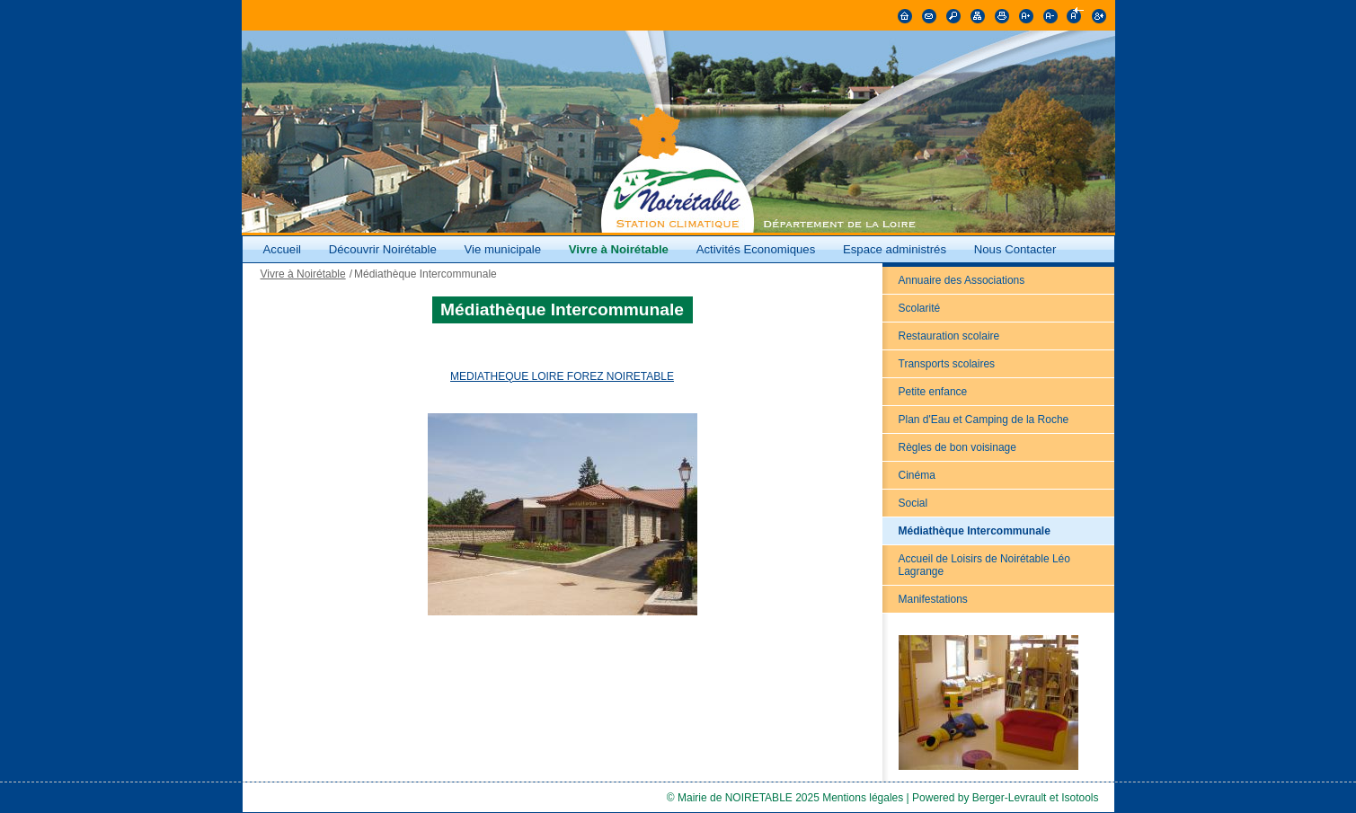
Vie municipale (505, 249)
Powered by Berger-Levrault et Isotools (1005, 797)
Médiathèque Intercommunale (974, 531)
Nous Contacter (1015, 249)
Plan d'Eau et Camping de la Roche (984, 419)
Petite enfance (933, 391)
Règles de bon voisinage (957, 447)
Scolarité (920, 308)
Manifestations (933, 599)
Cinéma (917, 475)
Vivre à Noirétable (619, 249)
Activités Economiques (756, 249)
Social (913, 503)
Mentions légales (862, 797)
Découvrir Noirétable (383, 249)
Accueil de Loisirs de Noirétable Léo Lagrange (984, 565)
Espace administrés (894, 249)
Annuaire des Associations (962, 280)
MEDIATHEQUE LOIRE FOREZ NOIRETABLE (562, 376)
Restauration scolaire (949, 336)
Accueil (282, 249)
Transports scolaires (947, 364)
